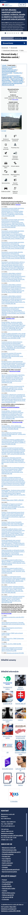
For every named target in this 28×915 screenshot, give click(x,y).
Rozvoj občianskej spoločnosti (11, 869)
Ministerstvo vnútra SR (8, 848)
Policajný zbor (6, 856)
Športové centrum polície (9, 871)
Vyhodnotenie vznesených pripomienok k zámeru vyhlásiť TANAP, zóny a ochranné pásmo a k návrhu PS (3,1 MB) (11, 649)
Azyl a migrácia (6, 858)
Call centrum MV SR (7, 897)
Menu (22, 5)
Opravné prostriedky (17, 80)
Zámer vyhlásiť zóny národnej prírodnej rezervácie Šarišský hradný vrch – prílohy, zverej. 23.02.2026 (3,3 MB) (13, 434)
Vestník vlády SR (6, 886)
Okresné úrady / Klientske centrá (10, 50)
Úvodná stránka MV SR (7, 38)
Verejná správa (6, 861)
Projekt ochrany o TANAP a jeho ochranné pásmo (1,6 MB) (12, 633)
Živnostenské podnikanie (9, 71)
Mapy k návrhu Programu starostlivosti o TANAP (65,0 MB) (11, 628)
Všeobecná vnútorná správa (9, 70)
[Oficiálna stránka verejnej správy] (5, 1)
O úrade (4, 65)
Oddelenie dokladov (18, 82)
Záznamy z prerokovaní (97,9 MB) (15, 653)
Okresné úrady (17, 38)
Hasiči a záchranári (7, 863)
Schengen (5, 867)
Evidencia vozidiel (7, 82)
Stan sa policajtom (7, 882)
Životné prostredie (7, 73)
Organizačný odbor (7, 77)
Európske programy (8, 854)
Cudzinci (4, 890)
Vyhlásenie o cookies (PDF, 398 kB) (10, 911)
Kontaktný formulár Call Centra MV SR (12, 835)
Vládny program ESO (8, 895)
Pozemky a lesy (18, 73)
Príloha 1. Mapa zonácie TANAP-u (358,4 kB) (12, 500)
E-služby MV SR (6, 884)
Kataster (4, 74)
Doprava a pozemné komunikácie (11, 76)
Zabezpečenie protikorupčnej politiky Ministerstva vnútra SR (12, 84)
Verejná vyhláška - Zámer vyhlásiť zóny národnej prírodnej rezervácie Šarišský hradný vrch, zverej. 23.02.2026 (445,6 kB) (12, 427)
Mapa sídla (13, 907)
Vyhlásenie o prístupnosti (8, 909)
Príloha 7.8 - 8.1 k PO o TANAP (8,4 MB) (11, 644)
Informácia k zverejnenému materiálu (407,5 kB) (12, 617)
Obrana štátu (5, 79)
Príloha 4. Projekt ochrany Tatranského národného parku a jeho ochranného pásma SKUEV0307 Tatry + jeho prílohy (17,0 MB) (12, 523)
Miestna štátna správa (8, 893)
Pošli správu (15, 99)
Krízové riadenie (18, 77)
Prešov (22, 50)
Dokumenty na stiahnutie (9, 67)
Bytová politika (6, 80)
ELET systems (5, 907)
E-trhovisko (5, 899)
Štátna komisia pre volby (9, 850)
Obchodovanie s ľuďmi (8, 888)
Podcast (4, 880)
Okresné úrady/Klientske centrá (11, 852)
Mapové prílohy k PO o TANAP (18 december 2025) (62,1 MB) (12, 639)
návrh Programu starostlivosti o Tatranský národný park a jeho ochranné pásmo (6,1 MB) (13, 623)
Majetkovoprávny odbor (17, 79)
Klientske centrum (7, 68)
